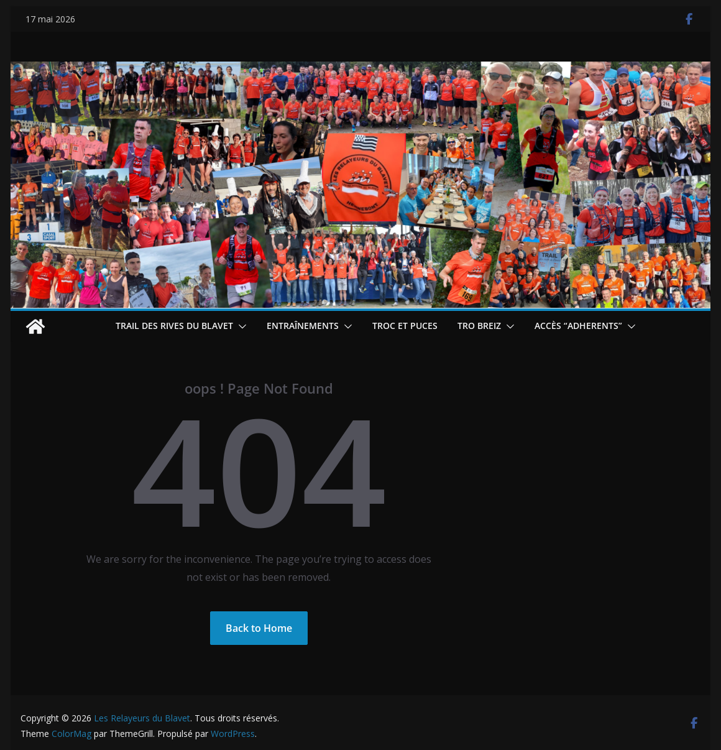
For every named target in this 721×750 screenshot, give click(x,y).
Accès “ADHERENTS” (578, 325)
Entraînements (303, 325)
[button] (240, 326)
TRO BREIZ (479, 325)
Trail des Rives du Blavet (174, 325)
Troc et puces (405, 325)
